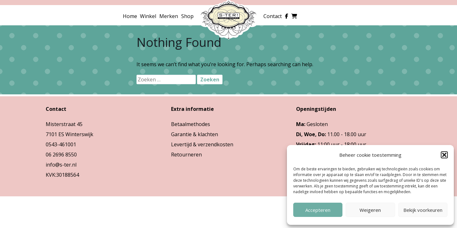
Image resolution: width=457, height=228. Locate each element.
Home (130, 16)
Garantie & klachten (194, 134)
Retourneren (186, 154)
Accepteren (317, 210)
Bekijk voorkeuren (422, 210)
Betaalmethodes (190, 124)
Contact (272, 16)
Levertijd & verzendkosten (202, 144)
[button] (444, 155)
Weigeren (370, 210)
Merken (168, 16)
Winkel (148, 16)
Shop (187, 16)
